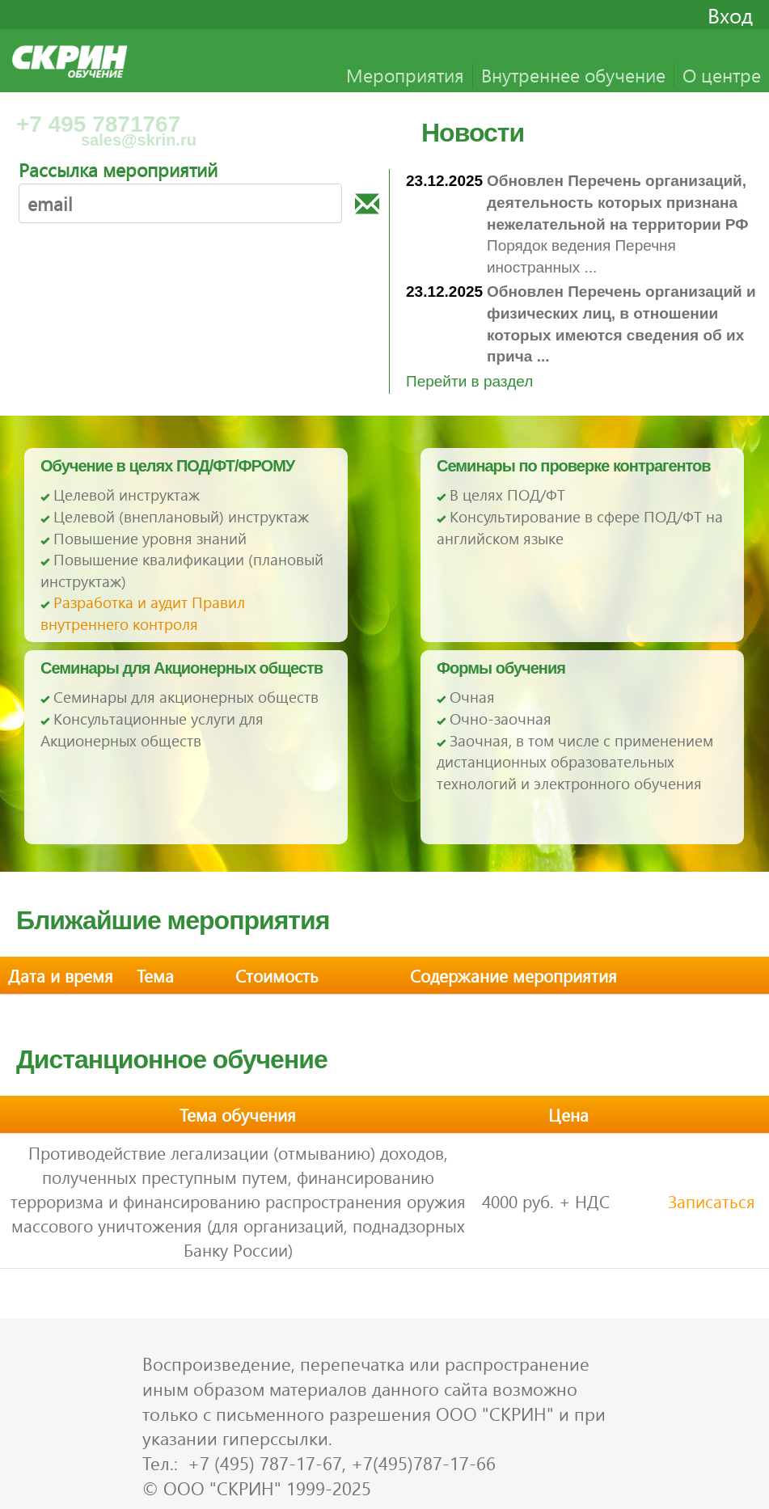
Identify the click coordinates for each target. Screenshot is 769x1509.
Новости (472, 132)
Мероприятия (405, 74)
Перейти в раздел (469, 381)
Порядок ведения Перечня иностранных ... (618, 223)
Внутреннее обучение (573, 74)
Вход (730, 14)
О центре (721, 74)
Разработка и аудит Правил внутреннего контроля (142, 613)
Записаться (711, 1201)
